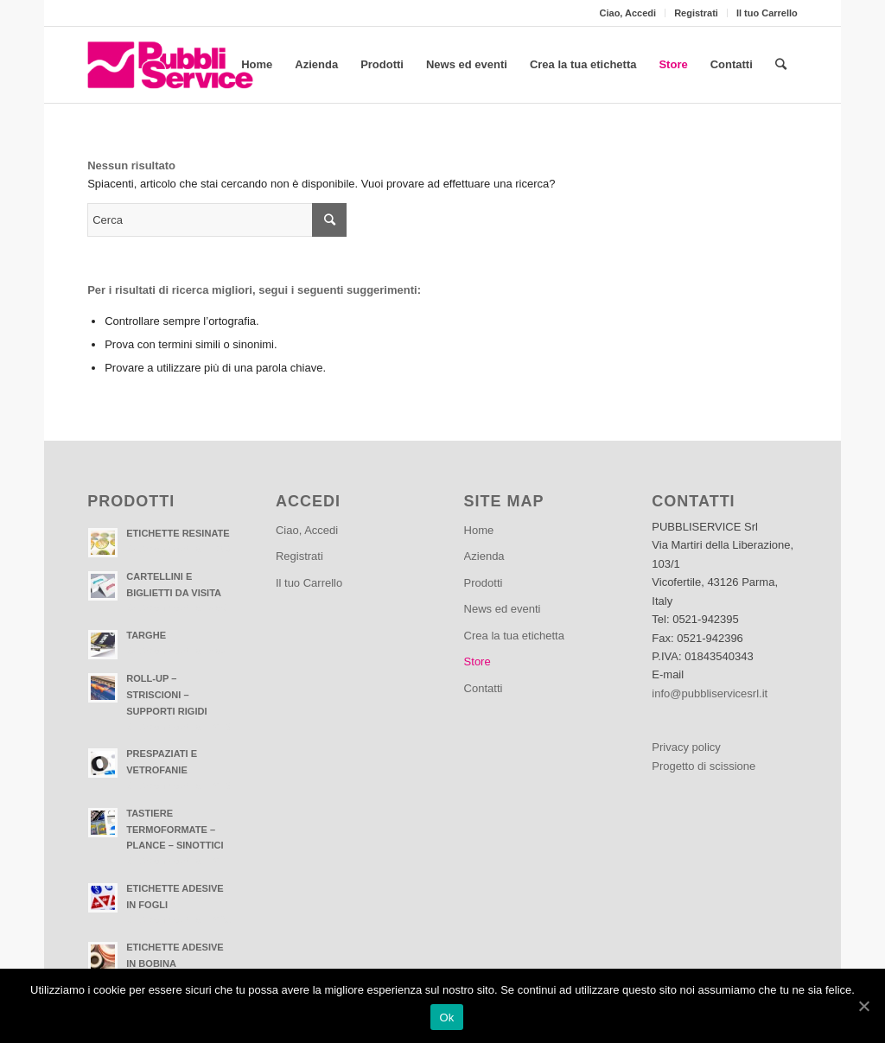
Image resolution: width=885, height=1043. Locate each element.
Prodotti (483, 582)
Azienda (484, 556)
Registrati (696, 13)
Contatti (483, 688)
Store (477, 661)
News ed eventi (502, 608)
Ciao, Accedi (628, 13)
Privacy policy (686, 747)
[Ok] (863, 1005)
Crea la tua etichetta (514, 635)
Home (479, 530)
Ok (446, 1017)
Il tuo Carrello (767, 13)
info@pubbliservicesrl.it (709, 693)
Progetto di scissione (703, 766)
